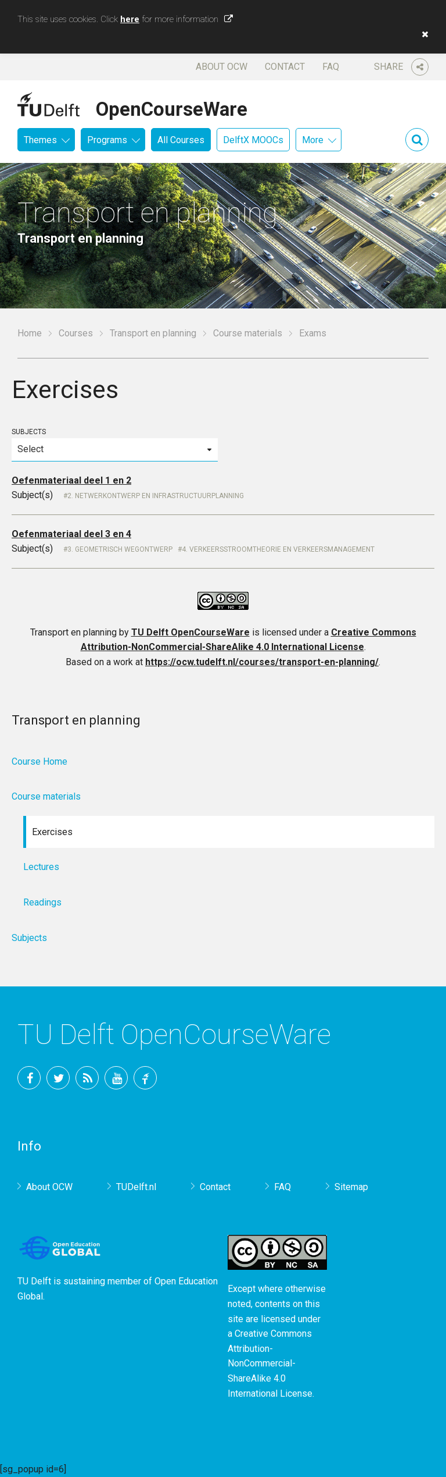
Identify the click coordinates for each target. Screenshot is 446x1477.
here (129, 19)
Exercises (52, 831)
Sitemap (351, 1186)
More (312, 139)
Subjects (115, 444)
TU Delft (145, 1077)
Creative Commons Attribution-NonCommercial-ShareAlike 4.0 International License (270, 1363)
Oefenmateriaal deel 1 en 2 (71, 480)
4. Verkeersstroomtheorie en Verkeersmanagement (278, 549)
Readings (42, 902)
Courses (76, 333)
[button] (422, 34)
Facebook (29, 1077)
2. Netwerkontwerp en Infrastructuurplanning (155, 496)
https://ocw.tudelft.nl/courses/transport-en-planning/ (262, 662)
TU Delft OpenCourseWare (190, 632)
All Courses (180, 139)
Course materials (247, 333)
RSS (87, 1077)
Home (29, 333)
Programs (107, 139)
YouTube (116, 1077)
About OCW (221, 66)
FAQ (330, 66)
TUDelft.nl (136, 1186)
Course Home (39, 761)
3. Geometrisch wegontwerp (119, 549)
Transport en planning (153, 333)
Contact (285, 66)
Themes (40, 139)
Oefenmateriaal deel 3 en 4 (71, 533)
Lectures (41, 866)
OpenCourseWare (171, 107)
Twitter (58, 1077)
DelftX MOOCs (253, 139)
